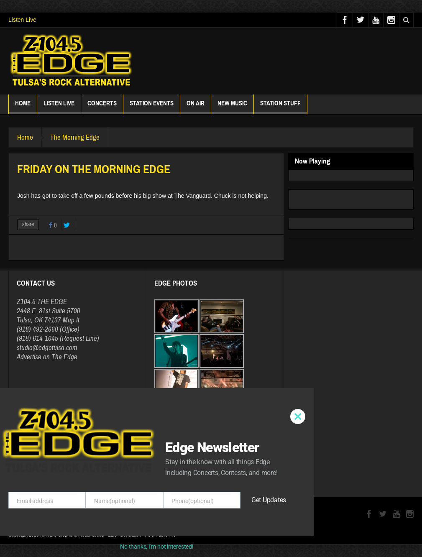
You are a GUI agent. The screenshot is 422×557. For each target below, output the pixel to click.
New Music (232, 107)
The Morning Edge (75, 137)
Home (23, 107)
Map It (71, 320)
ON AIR (195, 107)
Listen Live (22, 19)
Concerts (102, 107)
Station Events (151, 107)
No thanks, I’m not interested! (156, 546)
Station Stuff (280, 107)
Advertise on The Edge (47, 357)
